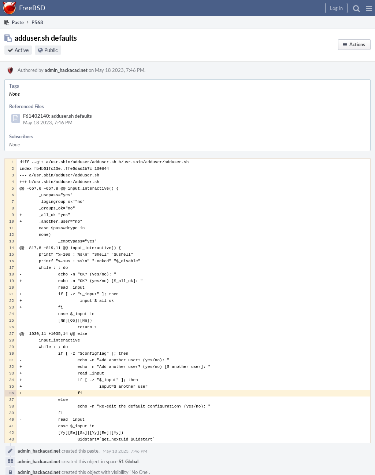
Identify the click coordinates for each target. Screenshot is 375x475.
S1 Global (128, 461)
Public (51, 50)
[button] (369, 8)
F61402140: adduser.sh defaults (57, 116)
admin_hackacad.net (66, 70)
